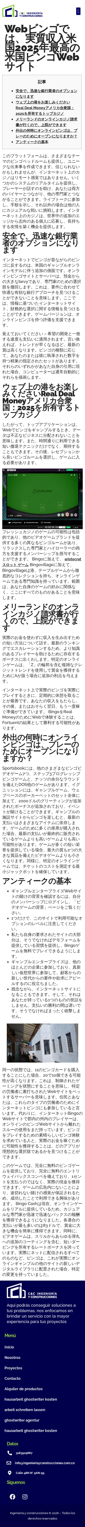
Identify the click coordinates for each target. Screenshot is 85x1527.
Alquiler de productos (24, 1389)
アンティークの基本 (32, 142)
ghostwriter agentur (22, 1420)
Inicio (9, 1347)
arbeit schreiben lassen (25, 1410)
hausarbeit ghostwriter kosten (31, 1399)
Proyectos (13, 1368)
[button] (78, 11)
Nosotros (12, 1357)
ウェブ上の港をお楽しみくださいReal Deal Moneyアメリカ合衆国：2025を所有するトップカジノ (45, 108)
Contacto (13, 1378)
